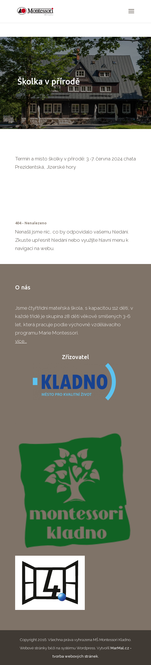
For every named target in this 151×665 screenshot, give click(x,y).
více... (21, 341)
